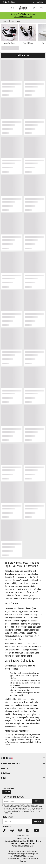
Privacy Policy (15, 810)
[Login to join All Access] (23, 14)
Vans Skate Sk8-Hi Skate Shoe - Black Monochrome (23, 841)
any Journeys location (12, 737)
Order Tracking (9, 2)
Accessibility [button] (38, 2)
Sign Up (7, 792)
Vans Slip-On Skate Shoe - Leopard (23, 843)
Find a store (7, 817)
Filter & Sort (23, 55)
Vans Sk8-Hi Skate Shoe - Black (23, 846)
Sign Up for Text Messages (13, 797)
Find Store (38, 821)
